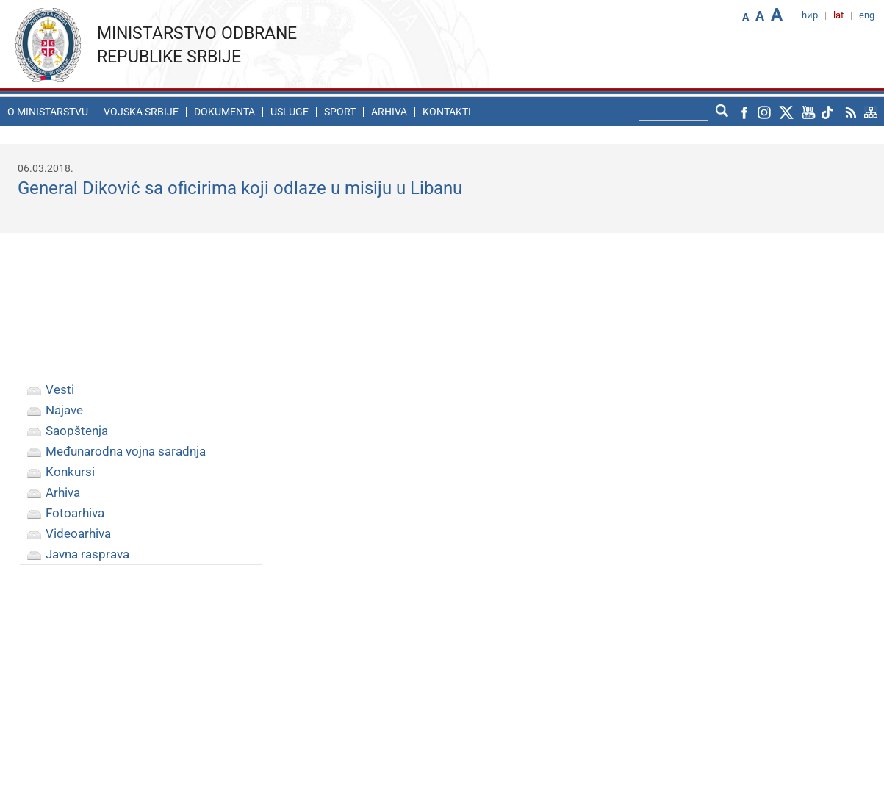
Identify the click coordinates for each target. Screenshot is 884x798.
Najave (64, 410)
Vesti (60, 389)
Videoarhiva (78, 533)
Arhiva (389, 112)
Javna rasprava (87, 554)
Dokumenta (224, 112)
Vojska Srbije (141, 112)
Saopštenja (77, 430)
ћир (810, 15)
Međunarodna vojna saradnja (126, 451)
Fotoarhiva (75, 513)
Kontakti (447, 112)
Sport (340, 112)
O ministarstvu (47, 112)
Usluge (289, 112)
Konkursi (70, 471)
